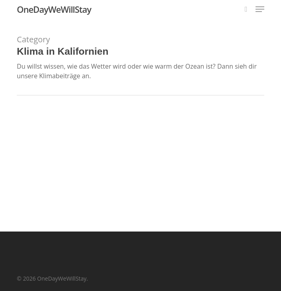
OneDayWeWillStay (54, 9)
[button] (260, 9)
